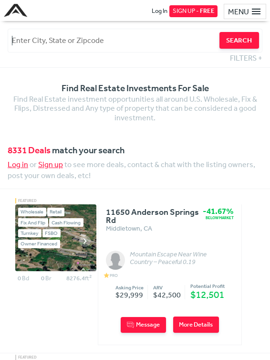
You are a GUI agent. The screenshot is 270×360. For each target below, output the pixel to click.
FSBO (51, 233)
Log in (18, 164)
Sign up (50, 164)
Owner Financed (39, 243)
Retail (56, 211)
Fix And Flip (33, 222)
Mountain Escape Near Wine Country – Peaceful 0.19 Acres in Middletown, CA (168, 258)
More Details (196, 324)
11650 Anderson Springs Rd (152, 216)
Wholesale (32, 211)
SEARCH (239, 40)
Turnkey (30, 233)
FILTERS (246, 58)
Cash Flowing (66, 222)
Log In (159, 11)
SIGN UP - (194, 11)
